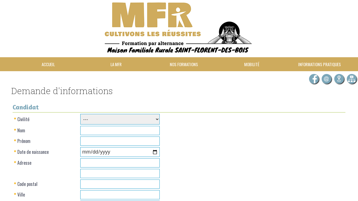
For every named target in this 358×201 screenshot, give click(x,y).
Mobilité (251, 64)
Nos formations (184, 64)
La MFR (116, 64)
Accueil (48, 64)
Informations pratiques (319, 64)
